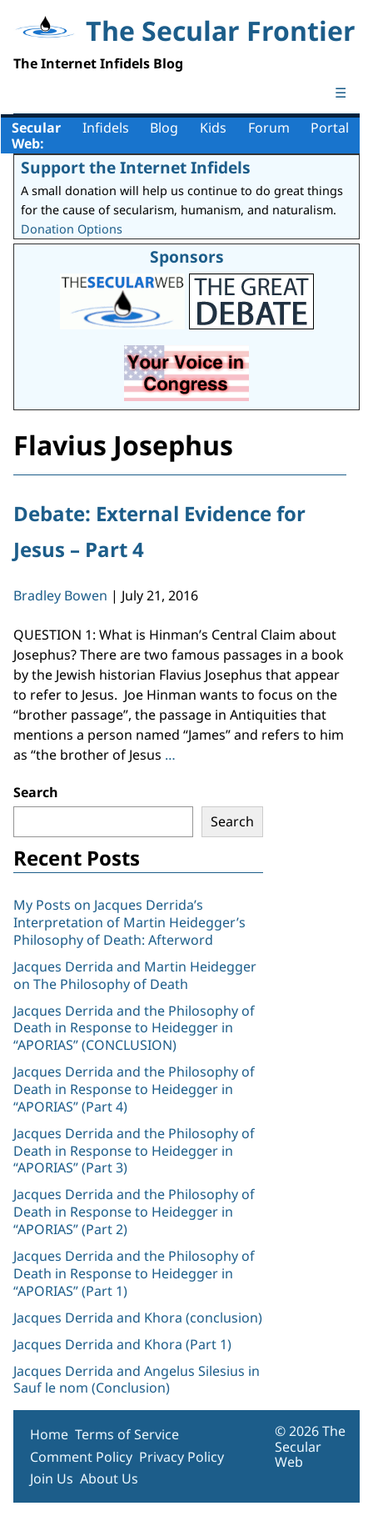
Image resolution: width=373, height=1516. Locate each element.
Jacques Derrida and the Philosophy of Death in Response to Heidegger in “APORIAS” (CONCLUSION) (134, 1028)
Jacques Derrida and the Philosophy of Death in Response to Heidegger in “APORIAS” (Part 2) (134, 1211)
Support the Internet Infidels (136, 167)
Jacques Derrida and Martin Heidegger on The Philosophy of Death (134, 975)
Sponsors (187, 256)
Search (35, 792)
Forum (269, 127)
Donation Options (71, 229)
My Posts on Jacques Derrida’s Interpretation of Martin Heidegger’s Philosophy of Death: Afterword (129, 922)
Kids (213, 127)
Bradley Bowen (60, 595)
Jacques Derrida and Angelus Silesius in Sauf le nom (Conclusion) (136, 1380)
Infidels (105, 127)
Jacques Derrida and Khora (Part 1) (122, 1344)
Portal (330, 127)
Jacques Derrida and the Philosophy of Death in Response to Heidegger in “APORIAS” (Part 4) (134, 1089)
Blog (164, 127)
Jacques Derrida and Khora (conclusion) (137, 1317)
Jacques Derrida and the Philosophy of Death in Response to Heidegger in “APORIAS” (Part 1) (134, 1273)
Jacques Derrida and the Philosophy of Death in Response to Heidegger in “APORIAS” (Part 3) (134, 1150)
